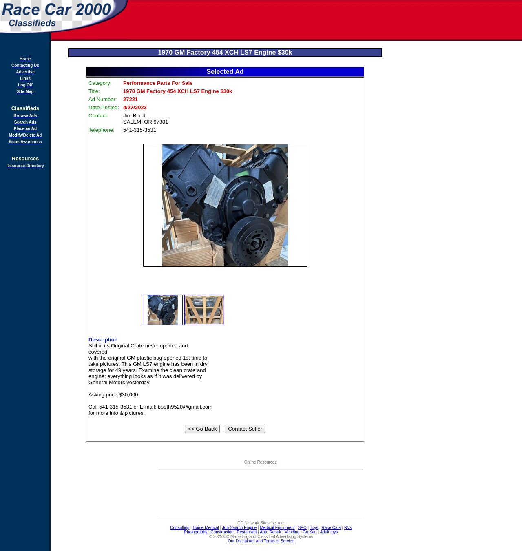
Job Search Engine (239, 527)
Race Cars (331, 527)
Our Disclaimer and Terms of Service (261, 541)
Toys (314, 527)
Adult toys (329, 532)
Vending (292, 532)
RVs (348, 527)
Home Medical (206, 527)
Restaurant (247, 532)
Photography (196, 532)
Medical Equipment (277, 527)
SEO (302, 527)
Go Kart (309, 532)
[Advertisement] (325, 20)
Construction (221, 532)
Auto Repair (270, 532)
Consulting (179, 527)
